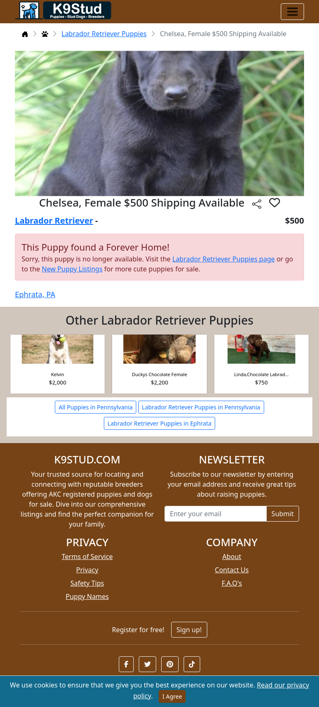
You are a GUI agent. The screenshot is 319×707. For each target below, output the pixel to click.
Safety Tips (87, 583)
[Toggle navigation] (292, 11)
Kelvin (57, 374)
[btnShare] (256, 204)
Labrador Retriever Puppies (104, 33)
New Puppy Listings (72, 268)
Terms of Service (87, 556)
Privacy (87, 569)
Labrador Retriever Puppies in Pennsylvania (201, 407)
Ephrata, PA (35, 294)
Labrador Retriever (54, 220)
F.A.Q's (232, 583)
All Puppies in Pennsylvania (96, 407)
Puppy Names (87, 596)
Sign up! (189, 629)
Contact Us (231, 569)
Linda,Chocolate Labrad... (261, 374)
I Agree (172, 696)
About (231, 556)
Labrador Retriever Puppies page (223, 259)
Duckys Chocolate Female (159, 374)
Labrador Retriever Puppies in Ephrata (159, 423)
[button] (126, 664)
